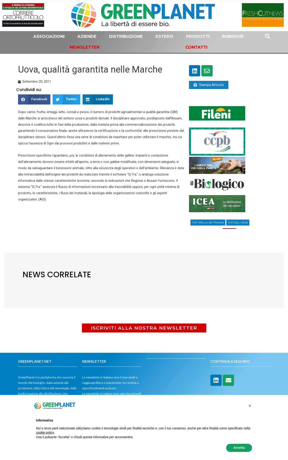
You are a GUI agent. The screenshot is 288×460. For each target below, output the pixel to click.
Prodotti (197, 36)
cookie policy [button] (45, 432)
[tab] (207, 222)
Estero (164, 36)
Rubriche (233, 36)
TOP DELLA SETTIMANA (208, 222)
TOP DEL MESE (237, 222)
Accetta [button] (239, 447)
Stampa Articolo (209, 85)
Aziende (87, 36)
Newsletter (85, 47)
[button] (34, 99)
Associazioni (49, 36)
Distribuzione (126, 36)
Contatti (196, 47)
